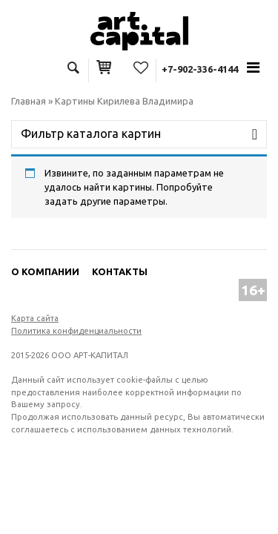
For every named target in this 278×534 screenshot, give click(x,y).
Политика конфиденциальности (76, 330)
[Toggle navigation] (253, 67)
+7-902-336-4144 (200, 69)
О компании (45, 271)
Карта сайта (35, 318)
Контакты (120, 271)
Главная (28, 101)
